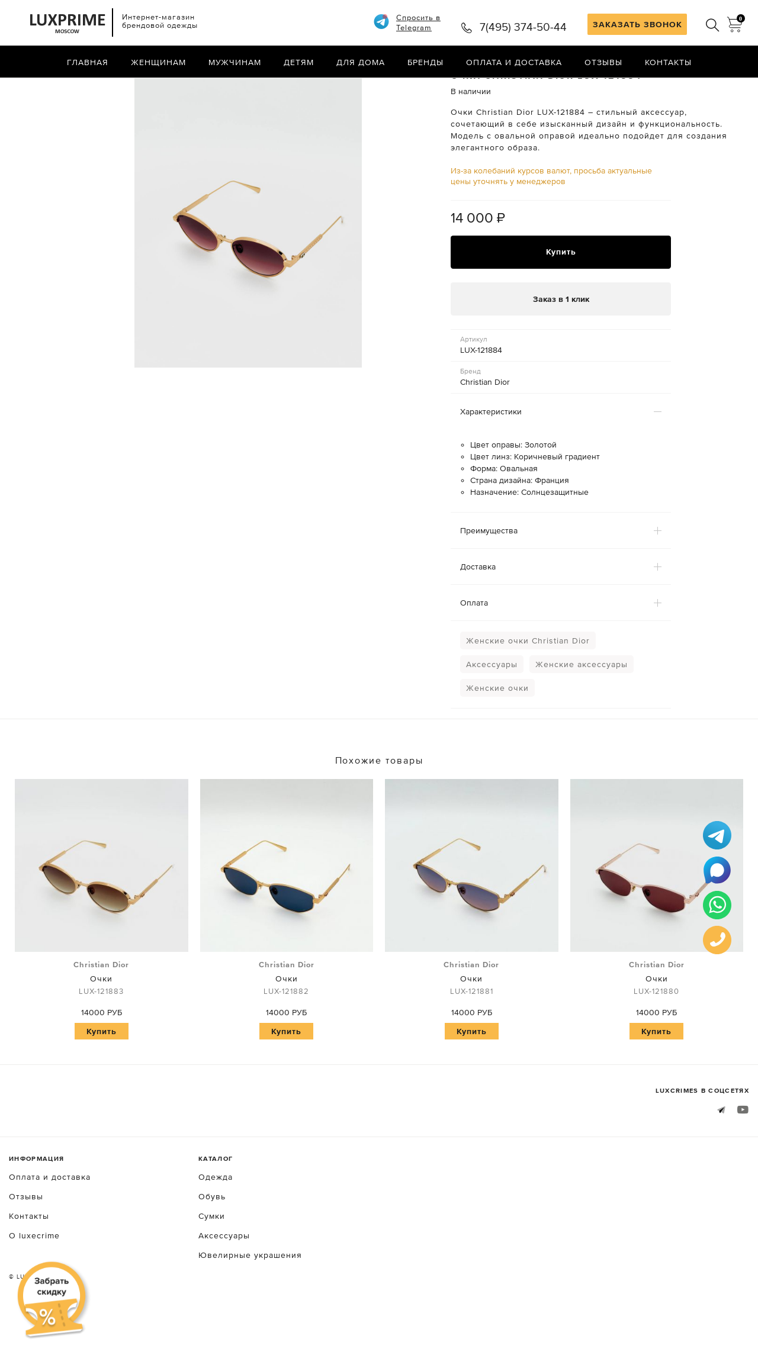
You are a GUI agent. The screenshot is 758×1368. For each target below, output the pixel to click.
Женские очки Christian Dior (528, 690)
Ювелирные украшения (250, 1304)
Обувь (212, 1246)
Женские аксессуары (581, 714)
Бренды (425, 62)
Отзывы (603, 62)
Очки (101, 1028)
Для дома (360, 62)
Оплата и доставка (514, 62)
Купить (561, 301)
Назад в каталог (711, 87)
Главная (87, 62)
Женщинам (158, 62)
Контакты (668, 62)
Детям (299, 62)
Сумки (211, 1265)
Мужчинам (234, 62)
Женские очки (497, 737)
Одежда (215, 1226)
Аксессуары (492, 714)
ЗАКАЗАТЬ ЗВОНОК (637, 24)
